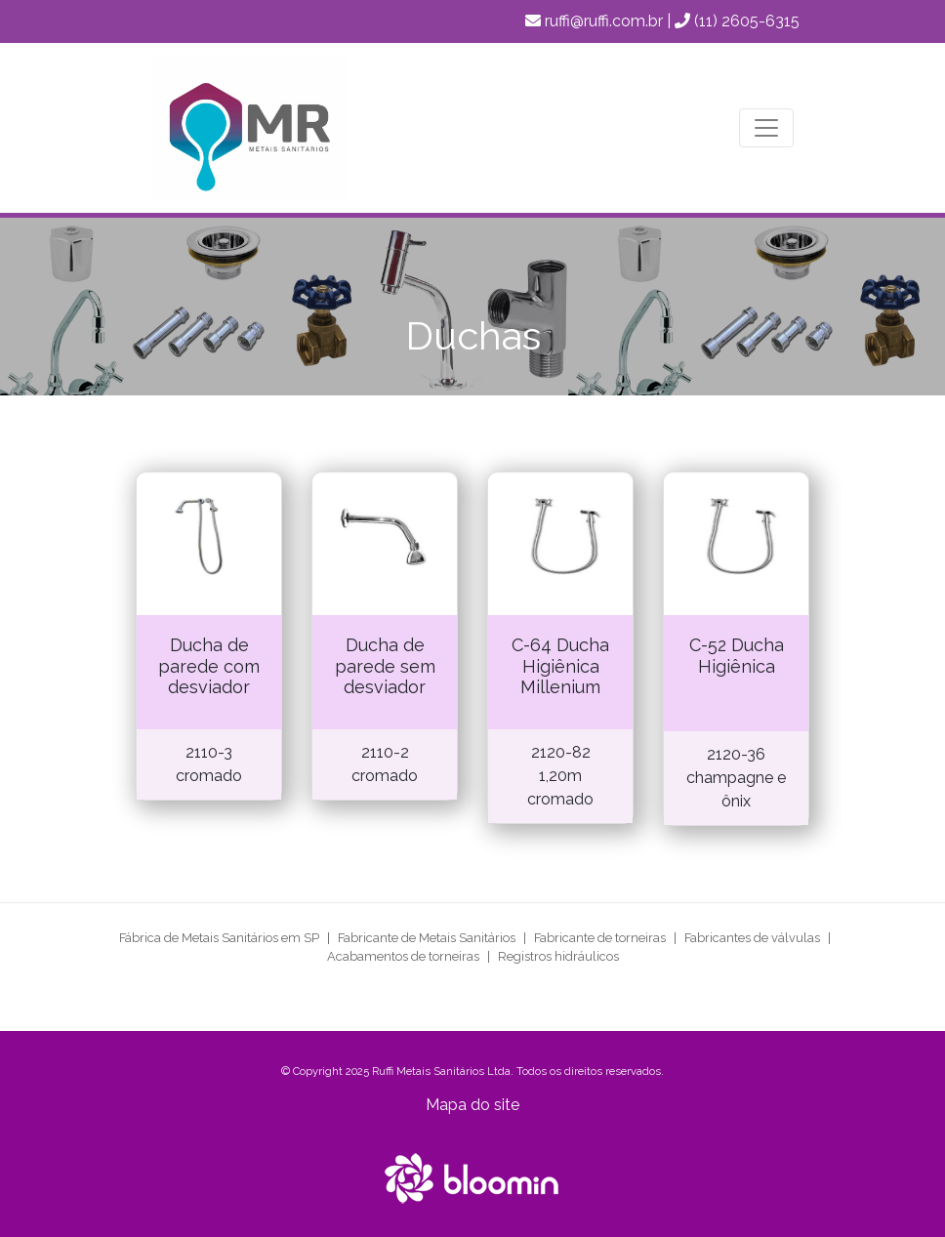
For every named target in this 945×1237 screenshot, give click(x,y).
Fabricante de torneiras (600, 937)
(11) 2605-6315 (747, 21)
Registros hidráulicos (558, 956)
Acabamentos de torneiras (403, 956)
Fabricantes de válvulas (752, 937)
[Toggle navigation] (766, 127)
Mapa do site (472, 1104)
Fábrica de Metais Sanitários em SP (219, 937)
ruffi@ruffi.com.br (604, 21)
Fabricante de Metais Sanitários (426, 937)
